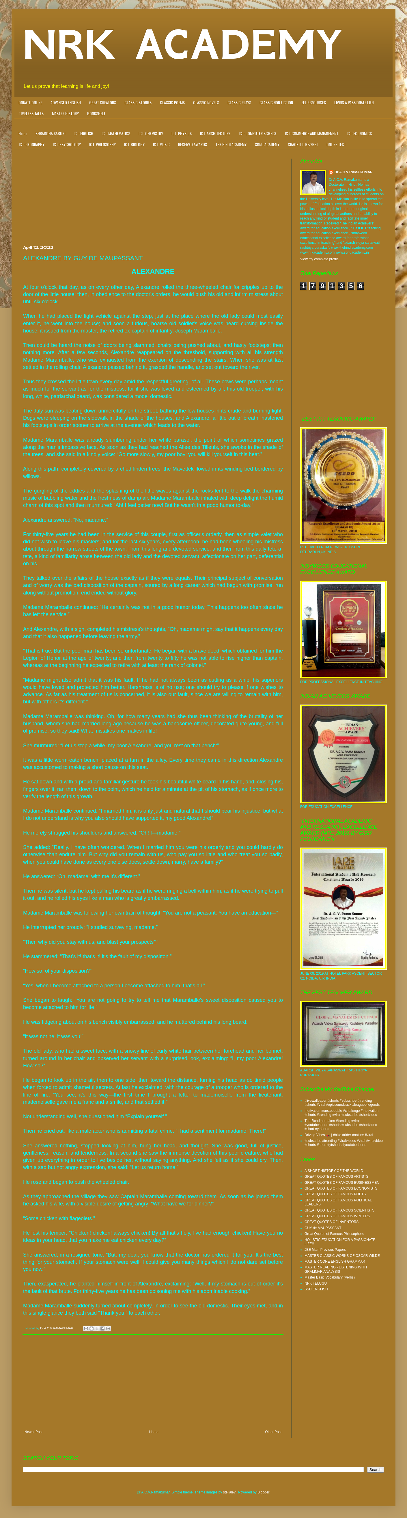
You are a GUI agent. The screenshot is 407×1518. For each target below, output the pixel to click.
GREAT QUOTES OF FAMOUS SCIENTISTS (339, 1210)
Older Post (273, 1432)
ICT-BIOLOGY (134, 144)
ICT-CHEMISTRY (151, 133)
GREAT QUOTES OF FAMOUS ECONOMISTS (341, 1188)
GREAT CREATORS (102, 102)
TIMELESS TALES (31, 113)
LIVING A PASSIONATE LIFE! (354, 102)
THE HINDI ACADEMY (231, 144)
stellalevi (229, 1492)
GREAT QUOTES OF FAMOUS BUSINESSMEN (342, 1183)
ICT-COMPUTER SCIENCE (258, 133)
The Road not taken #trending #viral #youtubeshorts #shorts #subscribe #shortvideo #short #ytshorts (341, 1125)
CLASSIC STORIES (138, 102)
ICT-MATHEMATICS (116, 133)
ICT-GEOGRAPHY (31, 144)
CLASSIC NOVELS (206, 102)
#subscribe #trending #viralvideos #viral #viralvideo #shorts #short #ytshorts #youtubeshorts (344, 1143)
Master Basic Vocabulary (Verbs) (330, 1277)
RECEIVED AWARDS (192, 144)
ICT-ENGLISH (83, 133)
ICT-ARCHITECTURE (215, 133)
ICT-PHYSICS (181, 133)
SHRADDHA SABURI (50, 133)
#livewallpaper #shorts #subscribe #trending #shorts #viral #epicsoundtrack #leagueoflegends (342, 1103)
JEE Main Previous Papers (325, 1250)
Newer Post (33, 1432)
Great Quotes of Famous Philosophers (334, 1234)
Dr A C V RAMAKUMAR (354, 172)
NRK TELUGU (316, 1283)
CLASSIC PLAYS (239, 102)
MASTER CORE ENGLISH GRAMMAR (335, 1261)
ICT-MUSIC (161, 144)
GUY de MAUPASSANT (323, 1228)
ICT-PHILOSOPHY (102, 144)
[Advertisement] (153, 201)
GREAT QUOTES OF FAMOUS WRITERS (337, 1216)
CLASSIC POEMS (172, 102)
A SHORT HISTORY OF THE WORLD (334, 1171)
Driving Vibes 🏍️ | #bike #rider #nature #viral (339, 1135)
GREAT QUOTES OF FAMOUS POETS (335, 1194)
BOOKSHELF (96, 113)
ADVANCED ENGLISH (66, 102)
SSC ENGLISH (316, 1289)
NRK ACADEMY (183, 44)
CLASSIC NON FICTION (276, 102)
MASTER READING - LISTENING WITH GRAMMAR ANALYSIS (336, 1269)
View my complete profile (319, 259)
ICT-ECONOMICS (359, 133)
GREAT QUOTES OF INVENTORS (332, 1222)
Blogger (263, 1492)
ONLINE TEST (336, 144)
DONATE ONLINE (30, 102)
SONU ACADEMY (267, 144)
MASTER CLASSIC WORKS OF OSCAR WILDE (342, 1256)
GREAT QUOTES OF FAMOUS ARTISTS (336, 1177)
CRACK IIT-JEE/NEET (303, 144)
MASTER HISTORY (65, 113)
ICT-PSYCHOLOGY (67, 144)
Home (22, 133)
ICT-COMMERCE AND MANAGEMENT (311, 133)
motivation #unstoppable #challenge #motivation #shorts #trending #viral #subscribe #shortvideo (341, 1113)
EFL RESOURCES (313, 102)
